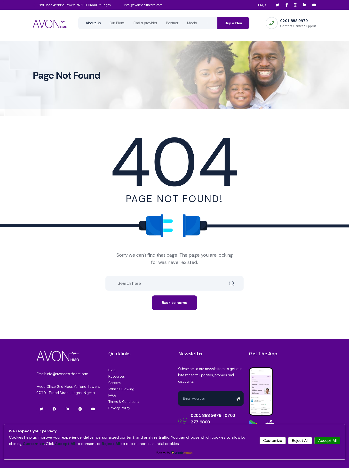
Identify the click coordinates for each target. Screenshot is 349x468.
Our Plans (117, 23)
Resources (116, 376)
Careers (114, 383)
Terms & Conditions (123, 401)
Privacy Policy (119, 408)
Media (192, 23)
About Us (93, 23)
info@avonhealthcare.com (143, 5)
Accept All (327, 440)
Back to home (174, 302)
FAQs (262, 5)
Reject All (300, 440)
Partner (172, 23)
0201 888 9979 (294, 20)
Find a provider (145, 23)
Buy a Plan (233, 23)
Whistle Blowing (121, 389)
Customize (272, 440)
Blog (112, 370)
